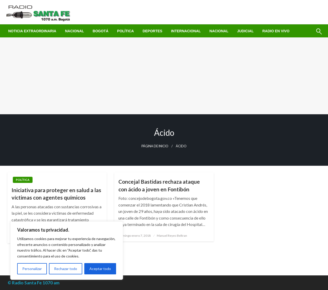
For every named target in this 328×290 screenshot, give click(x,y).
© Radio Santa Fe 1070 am (33, 282)
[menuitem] (32, 31)
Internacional (186, 31)
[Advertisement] (164, 76)
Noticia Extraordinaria (32, 31)
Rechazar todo (65, 268)
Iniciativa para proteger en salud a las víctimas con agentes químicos (56, 194)
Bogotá (100, 31)
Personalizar (32, 268)
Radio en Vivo (276, 31)
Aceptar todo (100, 268)
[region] (66, 250)
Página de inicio (154, 146)
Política (125, 31)
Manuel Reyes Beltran (172, 235)
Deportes (152, 31)
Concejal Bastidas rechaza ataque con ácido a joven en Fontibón (159, 185)
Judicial (245, 31)
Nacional (74, 31)
